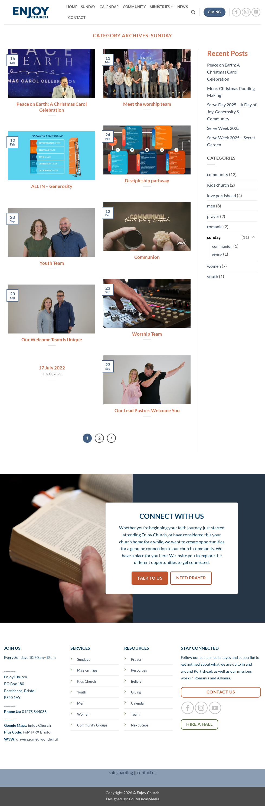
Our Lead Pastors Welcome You (147, 410)
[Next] (111, 438)
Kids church (218, 184)
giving (217, 254)
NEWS (182, 7)
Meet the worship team (147, 104)
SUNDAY (88, 7)
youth (212, 276)
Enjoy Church (39, 725)
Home (71, 7)
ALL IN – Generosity (51, 186)
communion (222, 246)
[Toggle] (253, 237)
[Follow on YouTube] (255, 12)
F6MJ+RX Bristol (37, 732)
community (217, 174)
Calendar (109, 7)
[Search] (193, 12)
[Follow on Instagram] (246, 12)
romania (215, 226)
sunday (214, 237)
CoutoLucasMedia (144, 799)
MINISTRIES (162, 6)
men (211, 205)
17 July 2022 (52, 368)
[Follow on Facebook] (236, 12)
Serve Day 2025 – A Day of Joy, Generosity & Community (231, 111)
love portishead (221, 195)
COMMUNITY (134, 7)
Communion (147, 257)
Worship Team (147, 334)
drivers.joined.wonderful (37, 739)
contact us (146, 772)
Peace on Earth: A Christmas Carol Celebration (52, 107)
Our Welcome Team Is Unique (51, 339)
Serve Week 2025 (223, 128)
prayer (213, 216)
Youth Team (52, 263)
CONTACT (77, 17)
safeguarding (121, 772)
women (214, 266)
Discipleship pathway (147, 180)
